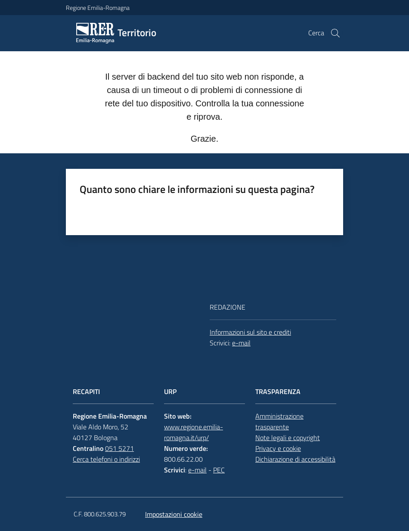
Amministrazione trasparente (279, 421)
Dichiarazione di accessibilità (295, 459)
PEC (219, 470)
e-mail (241, 343)
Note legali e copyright (287, 437)
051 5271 (119, 448)
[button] (335, 33)
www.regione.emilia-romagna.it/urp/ (193, 432)
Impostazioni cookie (173, 514)
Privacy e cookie (278, 448)
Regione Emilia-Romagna (98, 7)
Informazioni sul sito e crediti (250, 332)
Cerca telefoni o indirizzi (106, 459)
